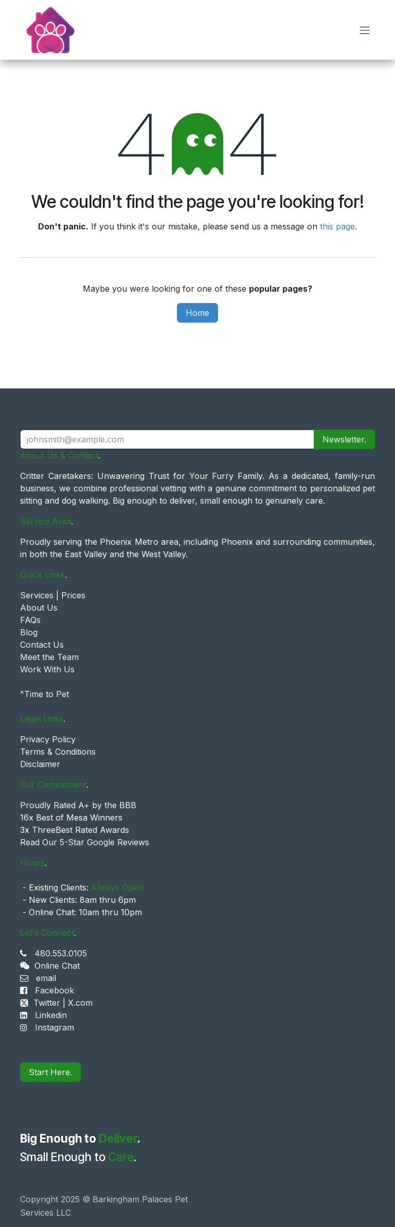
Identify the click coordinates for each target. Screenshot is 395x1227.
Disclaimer (40, 764)
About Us (39, 607)
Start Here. (50, 1072)
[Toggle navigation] (364, 30)
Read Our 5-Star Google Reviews (84, 842)
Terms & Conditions (58, 751)
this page (337, 226)
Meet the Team (49, 657)
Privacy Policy (48, 739)
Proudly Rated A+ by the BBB (78, 805)
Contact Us (42, 644)
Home (197, 313)
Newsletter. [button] (344, 439)
